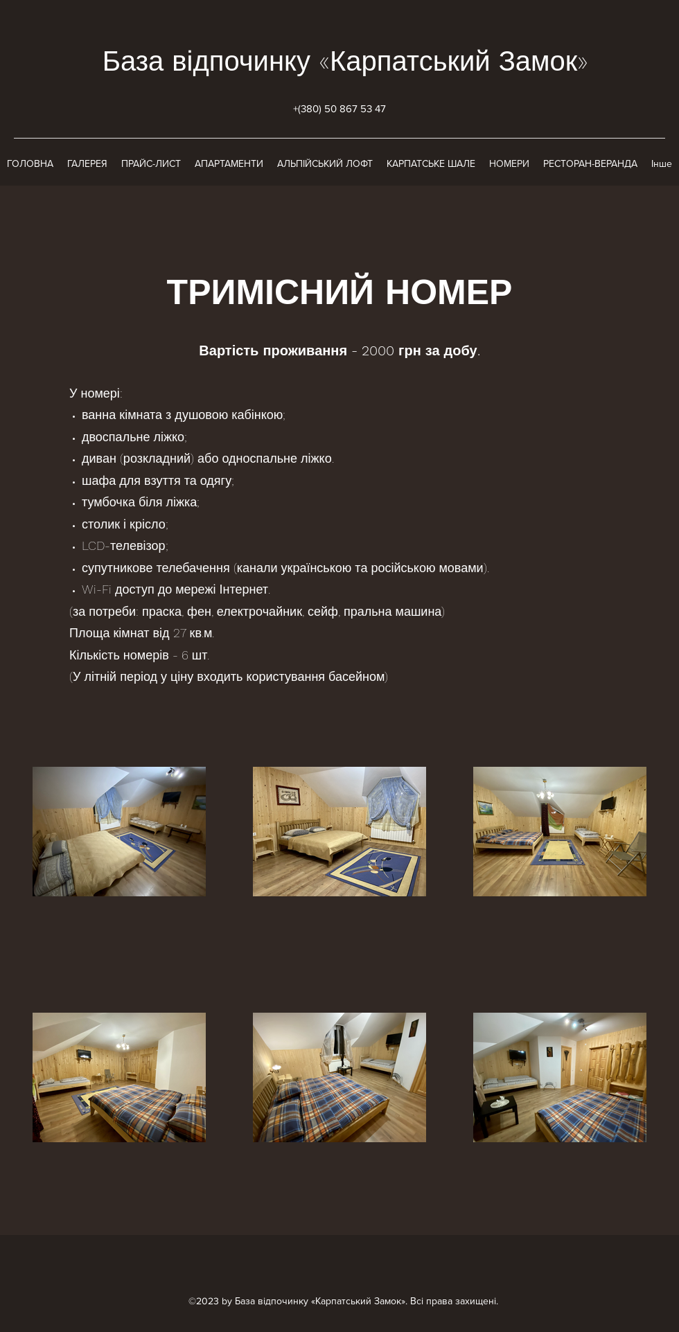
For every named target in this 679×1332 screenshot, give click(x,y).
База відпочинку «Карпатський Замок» (346, 61)
